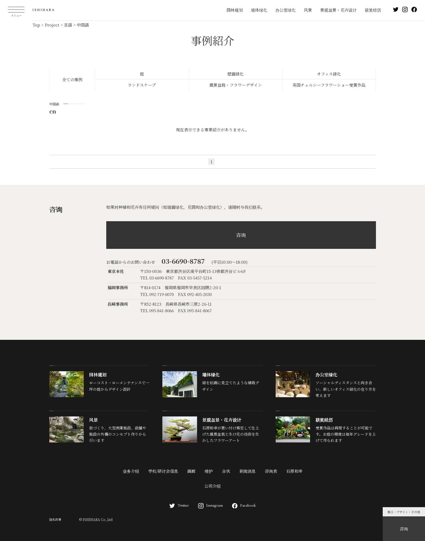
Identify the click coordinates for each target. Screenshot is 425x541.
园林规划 (235, 10)
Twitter (179, 505)
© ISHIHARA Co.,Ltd (95, 519)
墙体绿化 (259, 10)
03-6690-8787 (183, 261)
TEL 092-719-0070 (157, 294)
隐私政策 (55, 519)
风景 (308, 10)
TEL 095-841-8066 (157, 310)
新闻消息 (247, 471)
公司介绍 (212, 486)
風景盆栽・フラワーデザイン (235, 85)
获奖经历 (373, 10)
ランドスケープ (142, 85)
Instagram (210, 505)
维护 (209, 471)
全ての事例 (72, 79)
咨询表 (271, 471)
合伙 (226, 471)
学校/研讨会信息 (163, 471)
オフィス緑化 (329, 74)
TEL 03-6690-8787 (157, 278)
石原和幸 (294, 471)
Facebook (244, 505)
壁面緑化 (235, 74)
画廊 (191, 471)
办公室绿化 (285, 10)
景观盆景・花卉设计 (338, 10)
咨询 (241, 234)
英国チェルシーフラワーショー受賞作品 (328, 85)
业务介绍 (131, 471)
